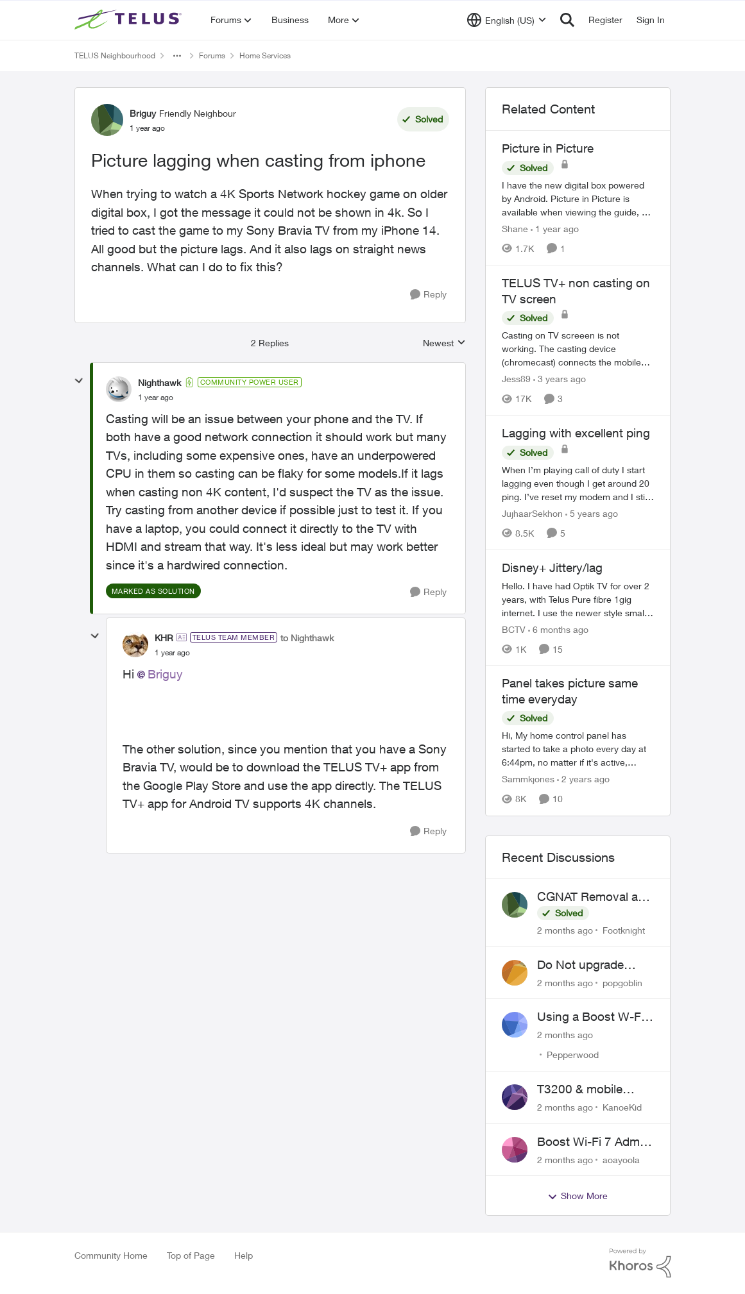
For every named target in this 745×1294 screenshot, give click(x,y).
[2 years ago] (583, 779)
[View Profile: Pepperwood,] (514, 1025)
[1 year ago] (555, 228)
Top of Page (191, 1255)
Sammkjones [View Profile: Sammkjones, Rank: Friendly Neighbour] (528, 779)
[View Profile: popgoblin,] (514, 973)
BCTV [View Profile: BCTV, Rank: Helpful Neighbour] (514, 628)
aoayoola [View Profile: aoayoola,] (621, 1159)
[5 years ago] (591, 513)
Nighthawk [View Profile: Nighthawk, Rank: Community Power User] (159, 382)
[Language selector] (506, 20)
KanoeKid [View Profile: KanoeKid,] (622, 1107)
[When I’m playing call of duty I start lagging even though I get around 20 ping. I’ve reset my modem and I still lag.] (578, 483)
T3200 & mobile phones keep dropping (579, 1089)
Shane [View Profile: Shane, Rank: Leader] (515, 228)
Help (243, 1255)
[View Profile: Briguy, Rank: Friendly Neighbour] (107, 120)
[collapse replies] (79, 381)
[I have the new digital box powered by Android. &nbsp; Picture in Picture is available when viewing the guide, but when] (578, 198)
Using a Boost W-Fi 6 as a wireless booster (595, 1017)
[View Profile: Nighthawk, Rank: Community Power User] (119, 389)
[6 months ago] (558, 628)
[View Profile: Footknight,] (514, 905)
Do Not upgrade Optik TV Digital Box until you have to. (591, 965)
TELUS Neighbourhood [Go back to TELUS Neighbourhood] (114, 55)
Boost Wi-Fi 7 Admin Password (593, 1142)
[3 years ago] (559, 378)
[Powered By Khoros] (640, 1263)
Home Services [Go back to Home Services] (265, 55)
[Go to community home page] (129, 20)
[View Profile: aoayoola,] (514, 1150)
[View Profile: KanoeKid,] (514, 1097)
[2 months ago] (565, 930)
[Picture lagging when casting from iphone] (155, 397)
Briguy (165, 674)
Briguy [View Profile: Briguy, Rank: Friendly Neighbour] (143, 113)
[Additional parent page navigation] (177, 56)
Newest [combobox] (444, 343)
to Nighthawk (307, 637)
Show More (577, 1196)
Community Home (111, 1255)
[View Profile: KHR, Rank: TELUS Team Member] (135, 644)
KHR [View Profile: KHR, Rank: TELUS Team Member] (164, 637)
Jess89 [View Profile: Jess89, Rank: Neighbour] (516, 378)
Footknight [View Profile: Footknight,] (624, 930)
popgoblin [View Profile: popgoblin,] (622, 982)
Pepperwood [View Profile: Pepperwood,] (573, 1054)
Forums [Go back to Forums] (212, 55)
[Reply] (428, 294)
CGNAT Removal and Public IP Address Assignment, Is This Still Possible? (594, 897)
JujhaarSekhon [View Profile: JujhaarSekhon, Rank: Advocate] (532, 513)
